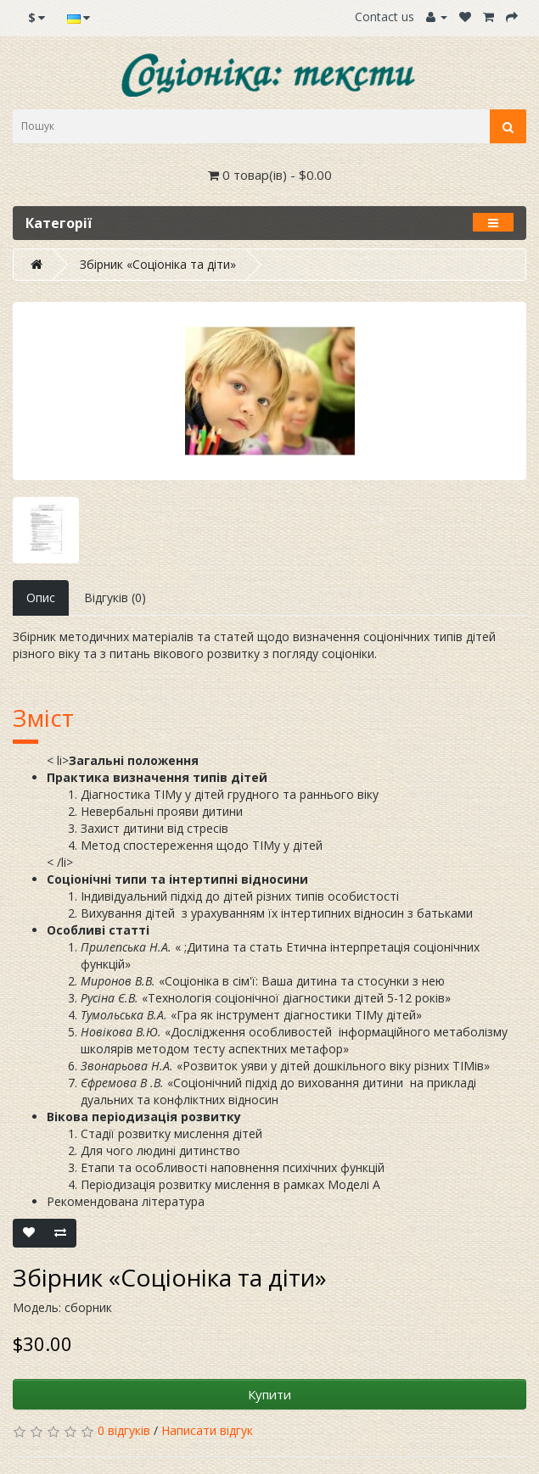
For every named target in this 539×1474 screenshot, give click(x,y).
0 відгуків (124, 1430)
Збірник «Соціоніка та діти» (158, 264)
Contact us (384, 16)
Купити (269, 1394)
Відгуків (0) (115, 597)
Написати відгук (207, 1430)
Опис (40, 597)
